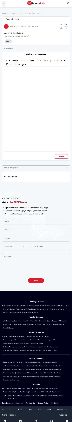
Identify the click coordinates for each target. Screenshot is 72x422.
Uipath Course (31, 324)
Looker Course (52, 321)
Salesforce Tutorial (18, 388)
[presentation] (36, 271)
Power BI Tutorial (34, 392)
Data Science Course (57, 309)
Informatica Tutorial (51, 388)
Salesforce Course (35, 305)
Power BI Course (7, 305)
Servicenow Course (43, 309)
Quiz (30, 409)
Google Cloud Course (21, 305)
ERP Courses (52, 350)
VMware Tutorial (58, 395)
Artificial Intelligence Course (12, 312)
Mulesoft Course (42, 324)
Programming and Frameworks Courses (16, 340)
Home (4, 13)
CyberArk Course (28, 321)
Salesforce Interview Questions (12, 362)
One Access (62, 409)
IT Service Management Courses (13, 350)
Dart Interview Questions (11, 380)
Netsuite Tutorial (46, 395)
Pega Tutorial (56, 392)
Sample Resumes (9, 415)
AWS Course (62, 321)
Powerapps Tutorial (21, 395)
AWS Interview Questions (32, 362)
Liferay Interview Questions (52, 369)
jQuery (22, 13)
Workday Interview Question (53, 366)
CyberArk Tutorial (8, 395)
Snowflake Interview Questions (50, 376)
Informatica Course (62, 305)
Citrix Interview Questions (52, 373)
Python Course (31, 309)
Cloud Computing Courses (40, 336)
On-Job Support (44, 409)
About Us (19, 403)
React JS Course (8, 328)
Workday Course (40, 321)
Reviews (54, 403)
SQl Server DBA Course (56, 324)
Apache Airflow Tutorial (10, 399)
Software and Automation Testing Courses (44, 347)
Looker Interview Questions (12, 366)
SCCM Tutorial (46, 392)
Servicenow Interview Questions (13, 369)
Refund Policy (43, 403)
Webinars (63, 415)
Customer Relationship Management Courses (44, 340)
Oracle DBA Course (48, 305)
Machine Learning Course (30, 312)
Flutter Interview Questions (33, 369)
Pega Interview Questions (11, 376)
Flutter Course (20, 309)
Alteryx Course (7, 324)
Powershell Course (19, 324)
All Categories (10, 176)
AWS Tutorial (6, 388)
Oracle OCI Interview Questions (33, 373)
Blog (20, 409)
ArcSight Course (17, 321)
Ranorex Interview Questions (12, 373)
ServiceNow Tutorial (21, 392)
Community (13, 13)
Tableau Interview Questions (30, 376)
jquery (8, 41)
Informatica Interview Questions (32, 366)
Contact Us (30, 403)
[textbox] (36, 70)
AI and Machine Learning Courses (36, 350)
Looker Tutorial (39, 388)
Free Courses (7, 403)
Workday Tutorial (8, 392)
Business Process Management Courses (16, 347)
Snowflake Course (9, 309)
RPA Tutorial (29, 388)
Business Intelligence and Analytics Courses (16, 336)
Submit (61, 156)
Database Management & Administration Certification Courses (23, 343)
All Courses (6, 409)
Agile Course (6, 321)
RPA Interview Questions (49, 362)
